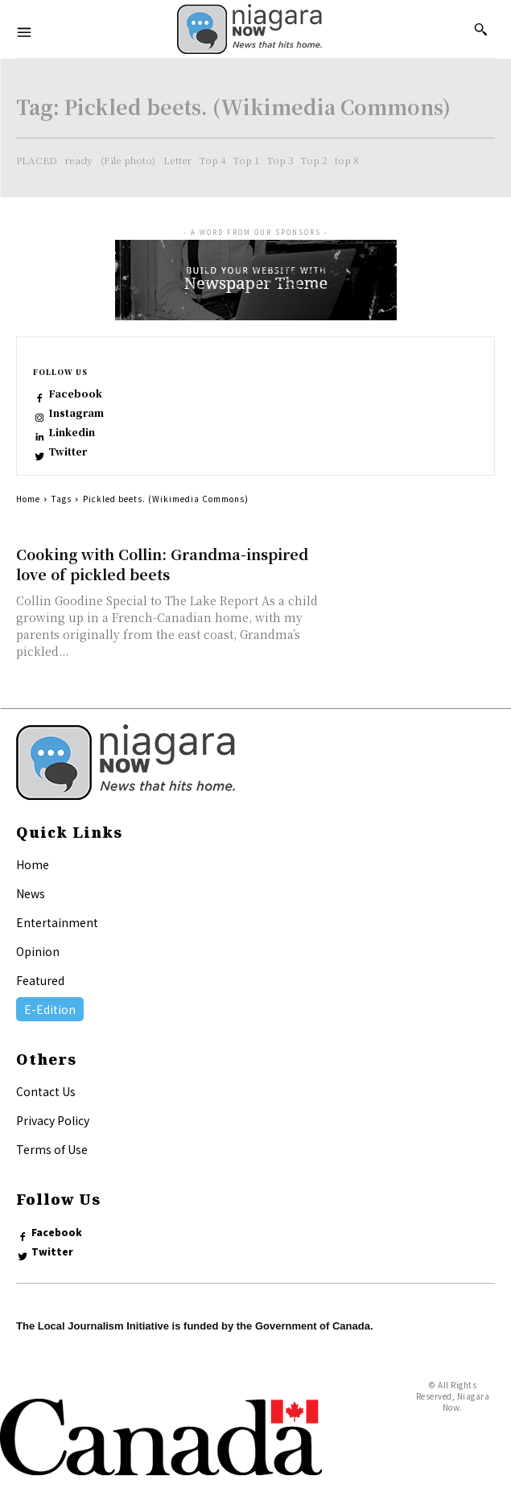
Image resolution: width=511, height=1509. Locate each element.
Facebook (75, 393)
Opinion (38, 951)
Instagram (76, 412)
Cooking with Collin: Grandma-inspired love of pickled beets (162, 563)
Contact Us (46, 1091)
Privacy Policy (52, 1120)
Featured (40, 980)
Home (28, 499)
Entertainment (57, 922)
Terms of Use (52, 1149)
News (30, 893)
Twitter (67, 451)
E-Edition (50, 1009)
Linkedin (71, 432)
